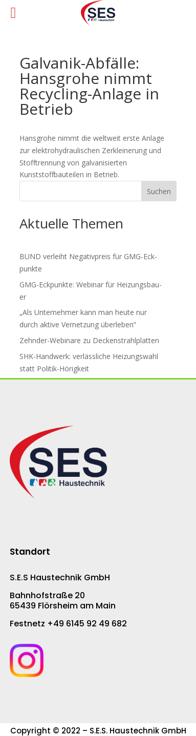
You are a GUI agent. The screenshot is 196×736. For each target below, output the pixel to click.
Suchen (159, 191)
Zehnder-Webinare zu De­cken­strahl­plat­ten (89, 340)
